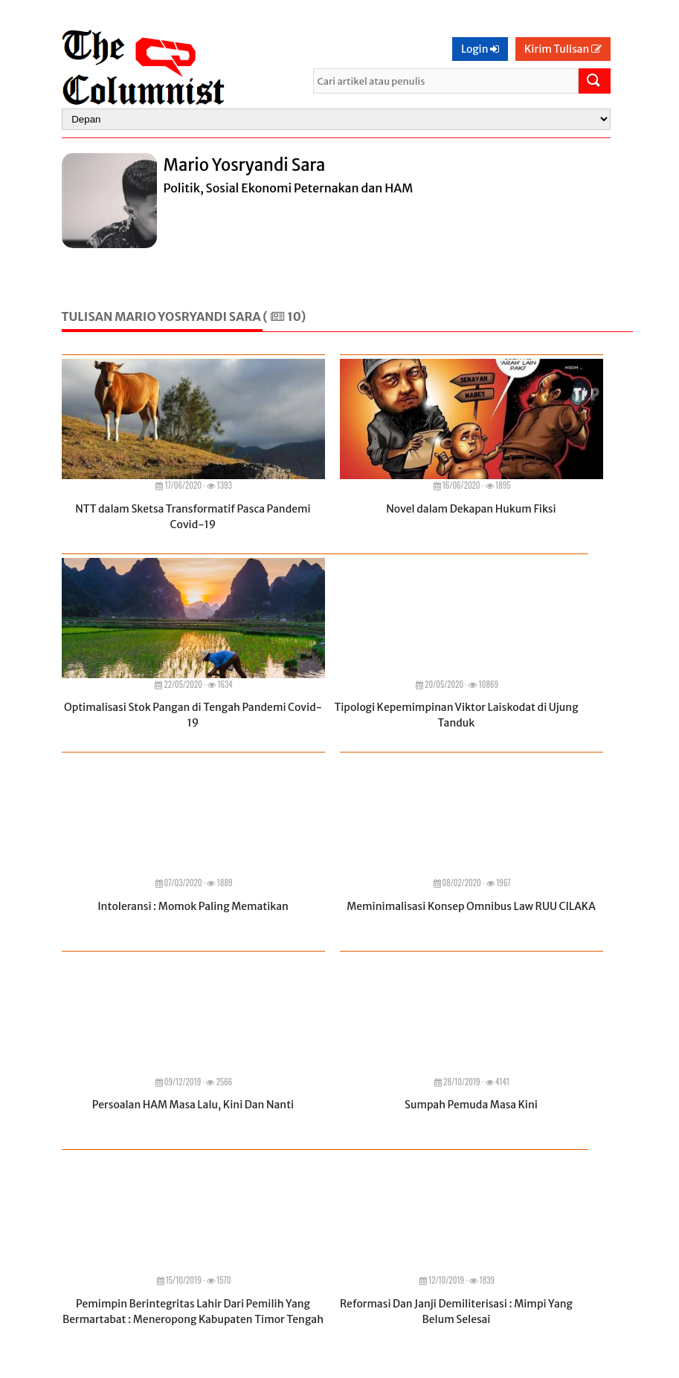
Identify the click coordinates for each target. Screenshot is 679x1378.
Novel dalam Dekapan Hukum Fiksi (471, 509)
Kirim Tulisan (563, 49)
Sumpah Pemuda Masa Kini (471, 1104)
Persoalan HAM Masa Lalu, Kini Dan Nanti (193, 1104)
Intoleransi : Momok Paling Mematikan (193, 906)
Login (480, 49)
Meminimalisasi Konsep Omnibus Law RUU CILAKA (471, 906)
